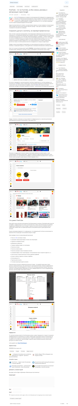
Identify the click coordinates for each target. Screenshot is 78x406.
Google (17, 351)
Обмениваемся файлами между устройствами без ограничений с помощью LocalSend (61, 34)
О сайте (62, 403)
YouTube (23, 351)
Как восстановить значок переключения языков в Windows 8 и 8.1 (62, 49)
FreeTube (12, 351)
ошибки (58, 112)
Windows (12, 6)
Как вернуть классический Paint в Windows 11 (61, 90)
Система (66, 6)
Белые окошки (14, 2)
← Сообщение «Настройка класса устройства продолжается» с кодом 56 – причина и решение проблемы (20, 355)
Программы (20, 6)
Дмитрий (16, 14)
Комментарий (12, 375)
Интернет (27, 6)
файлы (63, 105)
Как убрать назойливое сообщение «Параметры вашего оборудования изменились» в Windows (61, 21)
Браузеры (58, 108)
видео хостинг (30, 351)
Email (10, 392)
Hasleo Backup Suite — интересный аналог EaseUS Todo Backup (62, 96)
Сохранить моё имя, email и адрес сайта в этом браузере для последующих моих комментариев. (31, 395)
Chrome (63, 112)
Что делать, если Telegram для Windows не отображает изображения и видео (62, 59)
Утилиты (64, 108)
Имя (10, 389)
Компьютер (35, 6)
